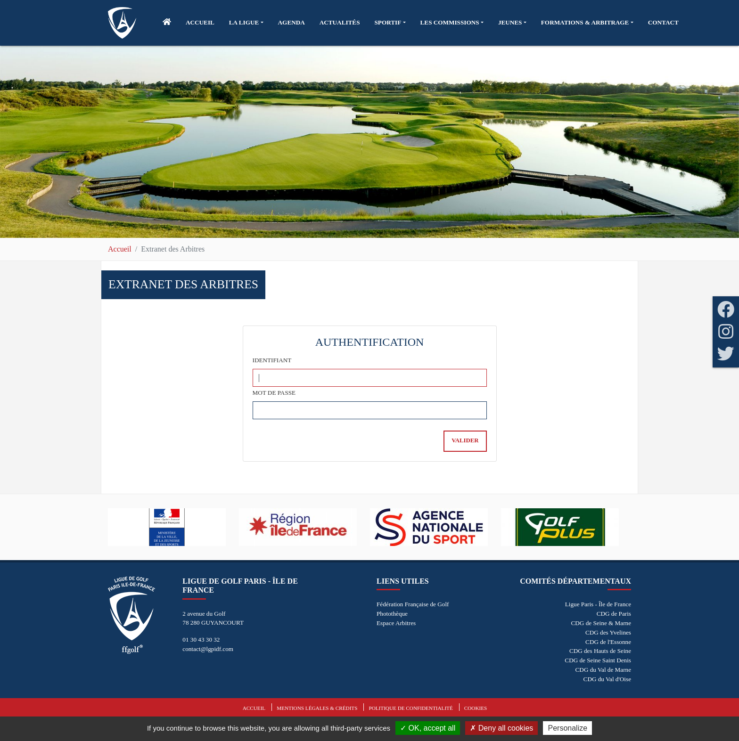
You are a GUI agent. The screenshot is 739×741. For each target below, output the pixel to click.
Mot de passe (274, 392)
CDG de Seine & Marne (601, 623)
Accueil (119, 249)
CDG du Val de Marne (603, 669)
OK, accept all (427, 728)
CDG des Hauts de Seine (600, 650)
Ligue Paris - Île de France (598, 604)
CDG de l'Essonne (608, 641)
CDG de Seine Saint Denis (598, 660)
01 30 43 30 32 (201, 639)
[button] (246, 22)
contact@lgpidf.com (207, 648)
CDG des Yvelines (608, 632)
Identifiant (272, 360)
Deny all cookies (501, 728)
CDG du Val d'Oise (607, 679)
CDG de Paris (614, 613)
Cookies (475, 708)
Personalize (567, 728)
